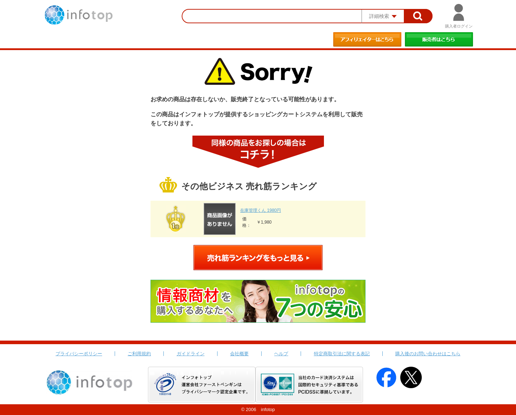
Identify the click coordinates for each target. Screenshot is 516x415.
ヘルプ (281, 353)
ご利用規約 (139, 353)
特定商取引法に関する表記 (342, 353)
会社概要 (239, 353)
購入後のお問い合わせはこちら (427, 353)
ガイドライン (191, 353)
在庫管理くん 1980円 (260, 210)
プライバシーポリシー (79, 353)
